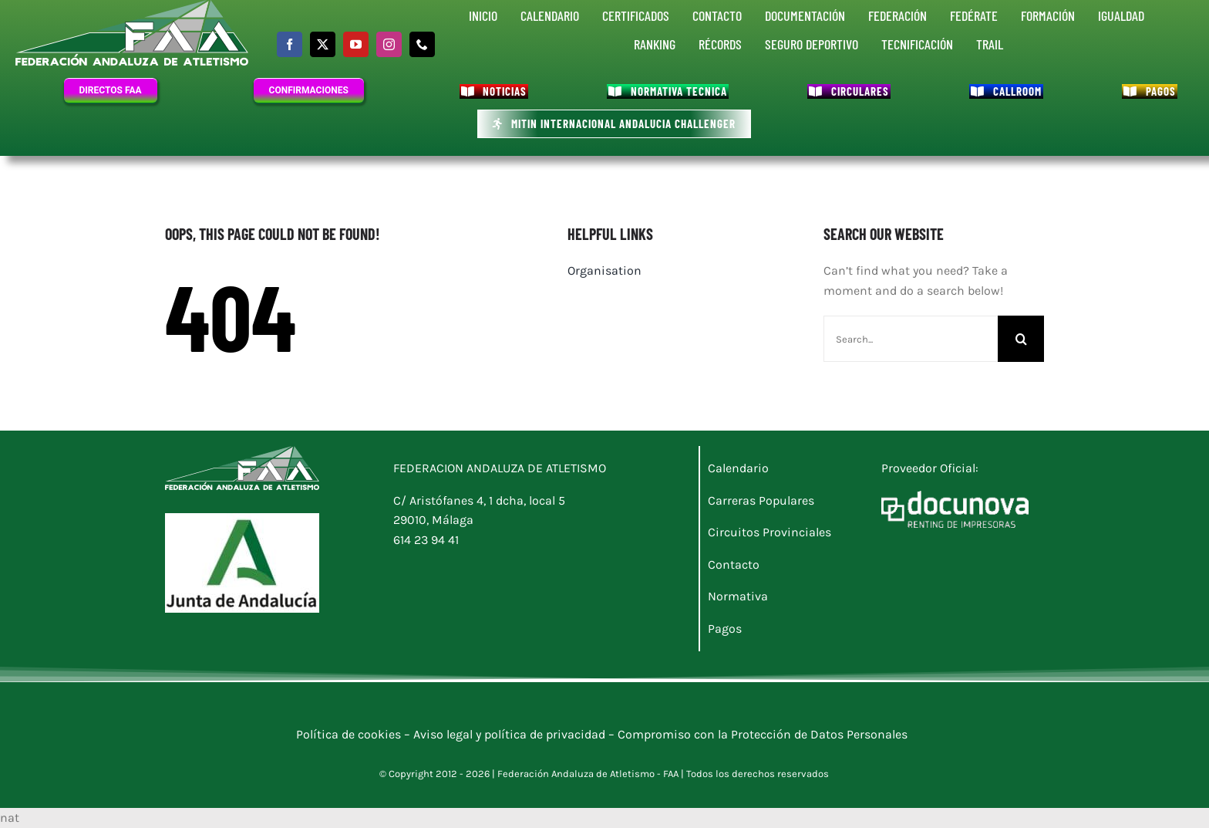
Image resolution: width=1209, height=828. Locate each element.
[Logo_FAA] (242, 451)
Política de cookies (350, 734)
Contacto (733, 564)
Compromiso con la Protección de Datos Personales (766, 734)
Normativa (738, 596)
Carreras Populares (761, 500)
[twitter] (322, 44)
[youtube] (356, 44)
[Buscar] (1021, 339)
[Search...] (910, 339)
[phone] (422, 44)
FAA (671, 773)
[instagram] (389, 44)
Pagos (725, 628)
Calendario (738, 468)
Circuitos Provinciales (769, 532)
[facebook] (289, 44)
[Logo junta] (242, 519)
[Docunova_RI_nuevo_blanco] (955, 496)
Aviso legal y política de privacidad (509, 734)
